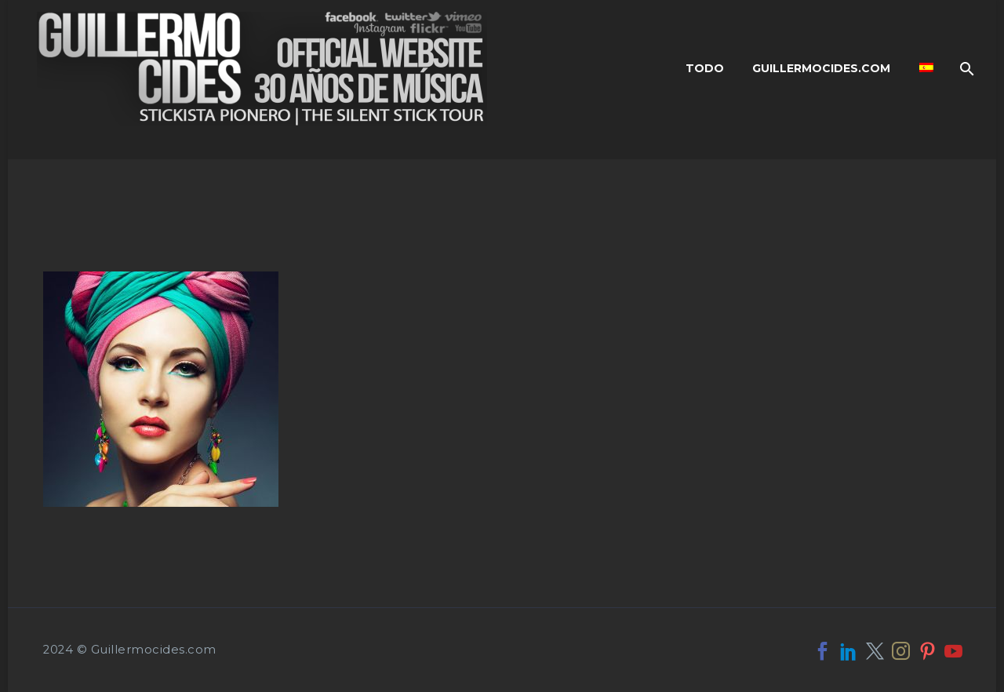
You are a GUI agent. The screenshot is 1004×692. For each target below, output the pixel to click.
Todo (705, 68)
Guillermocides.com (821, 68)
